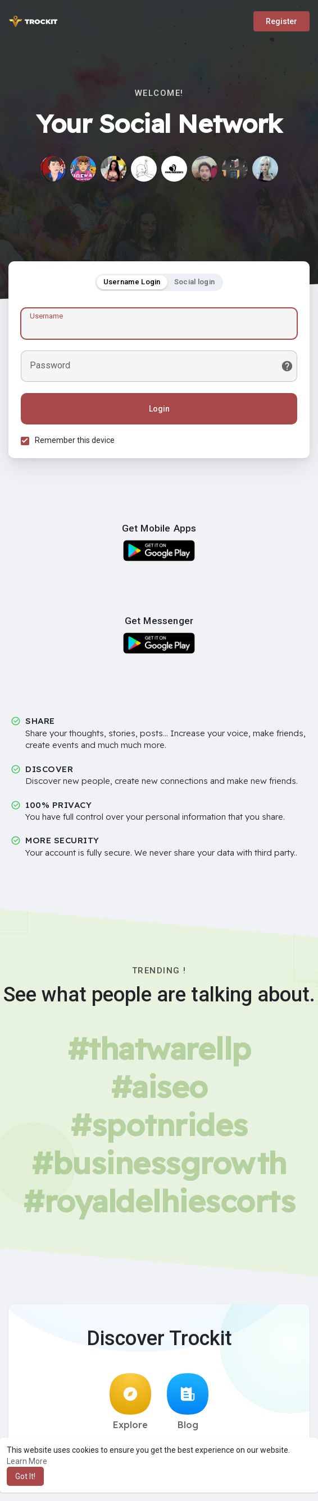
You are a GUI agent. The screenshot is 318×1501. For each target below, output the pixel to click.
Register (281, 21)
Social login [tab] (194, 283)
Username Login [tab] (132, 283)
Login (159, 410)
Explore (130, 1405)
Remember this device (76, 441)
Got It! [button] (25, 1476)
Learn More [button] (27, 1461)
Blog (187, 1405)
